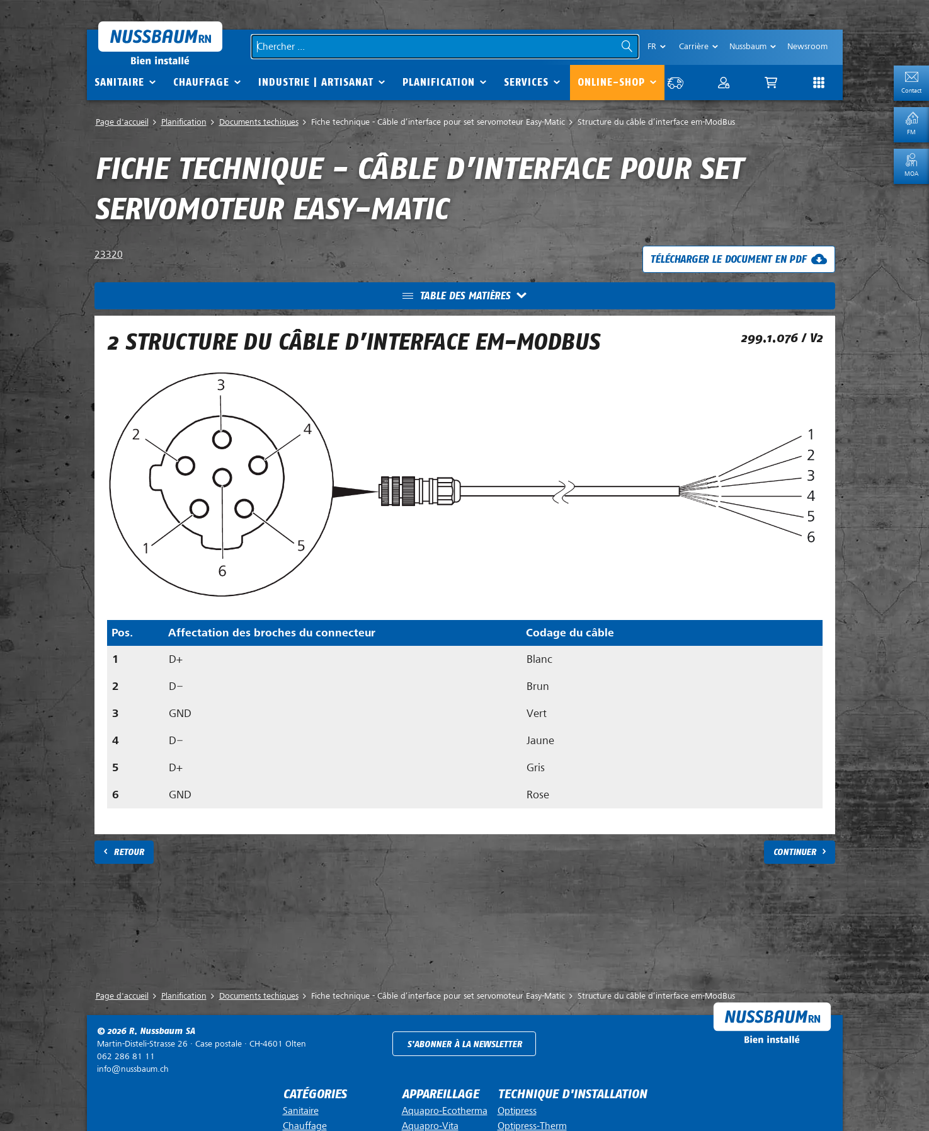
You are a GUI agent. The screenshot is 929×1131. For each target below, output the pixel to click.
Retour (128, 852)
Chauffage (201, 82)
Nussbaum (748, 46)
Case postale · (201, 1043)
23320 (108, 254)
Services (526, 82)
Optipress (517, 1111)
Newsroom (807, 46)
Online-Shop (611, 82)
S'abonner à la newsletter (464, 1044)
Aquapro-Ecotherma (444, 1111)
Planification (438, 82)
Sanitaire (119, 82)
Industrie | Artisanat (315, 82)
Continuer (794, 852)
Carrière (694, 46)
